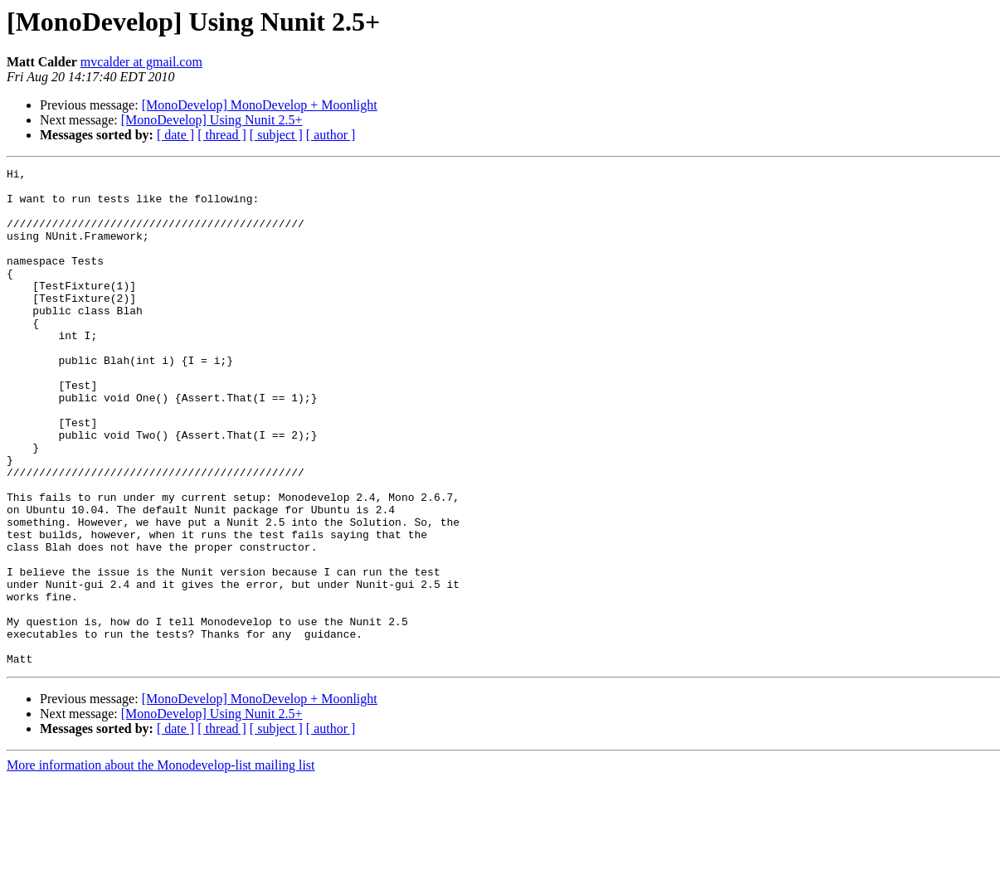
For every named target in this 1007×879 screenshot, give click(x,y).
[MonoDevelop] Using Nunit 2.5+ (212, 120)
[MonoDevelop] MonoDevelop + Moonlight (259, 105)
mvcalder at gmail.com (141, 62)
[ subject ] (276, 135)
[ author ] (331, 135)
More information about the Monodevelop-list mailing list (161, 864)
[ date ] (175, 135)
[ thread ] (221, 135)
